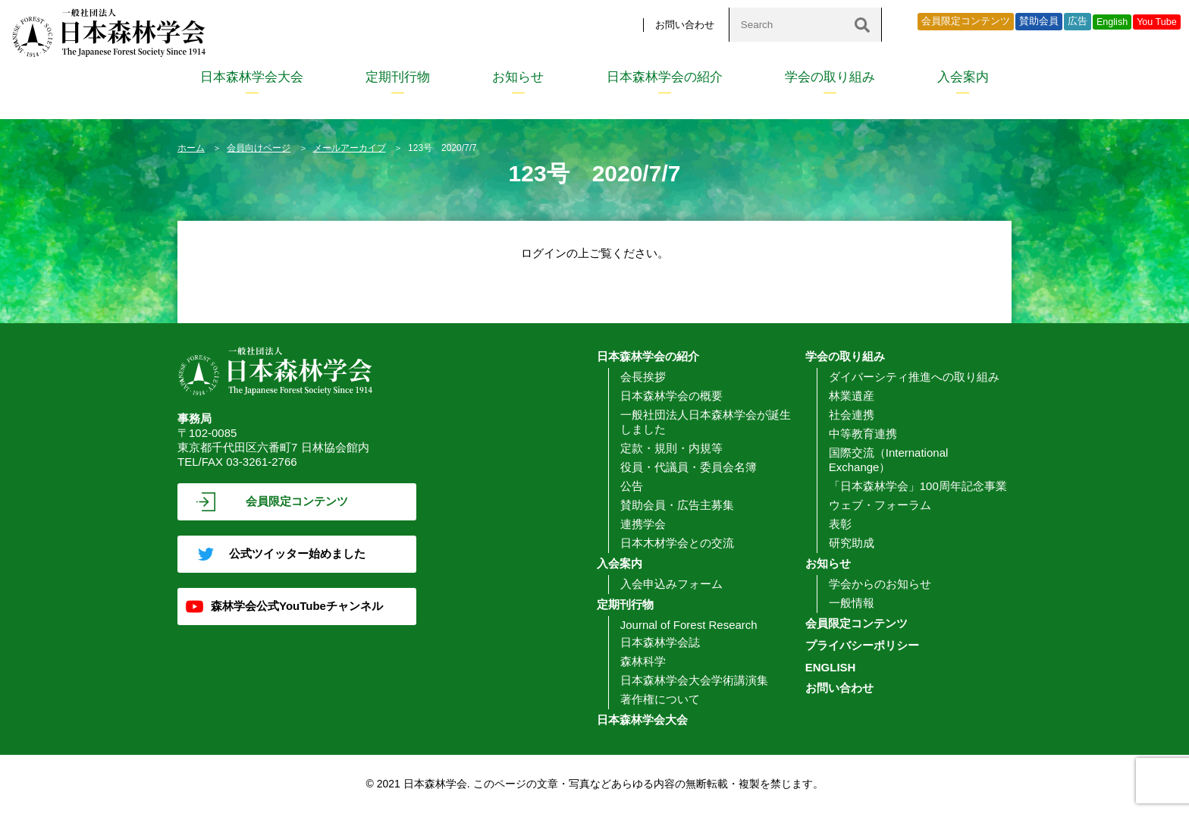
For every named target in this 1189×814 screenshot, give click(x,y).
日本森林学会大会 (251, 77)
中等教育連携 (863, 433)
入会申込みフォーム (671, 583)
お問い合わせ (684, 24)
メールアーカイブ (349, 148)
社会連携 (851, 414)
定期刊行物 (397, 77)
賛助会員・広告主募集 (677, 504)
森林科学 (643, 661)
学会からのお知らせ (880, 583)
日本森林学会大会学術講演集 (694, 680)
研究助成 (851, 542)
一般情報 (851, 602)
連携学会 (643, 523)
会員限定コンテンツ (965, 21)
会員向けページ (258, 148)
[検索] (862, 25)
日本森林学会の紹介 (665, 77)
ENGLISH (830, 667)
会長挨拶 (643, 376)
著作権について (660, 699)
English (1112, 22)
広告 (1077, 21)
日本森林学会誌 (660, 642)
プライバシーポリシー (862, 645)
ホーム (191, 148)
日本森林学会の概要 (671, 395)
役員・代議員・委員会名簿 (688, 466)
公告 (631, 485)
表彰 (840, 523)
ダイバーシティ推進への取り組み (914, 376)
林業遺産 (851, 395)
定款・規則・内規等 (671, 448)
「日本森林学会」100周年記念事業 (918, 485)
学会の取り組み (830, 77)
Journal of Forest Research (689, 624)
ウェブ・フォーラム (880, 504)
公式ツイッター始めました (297, 553)
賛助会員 (1039, 21)
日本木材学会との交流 (677, 542)
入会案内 (963, 77)
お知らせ (518, 77)
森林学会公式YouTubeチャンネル (297, 605)
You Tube (1157, 22)
